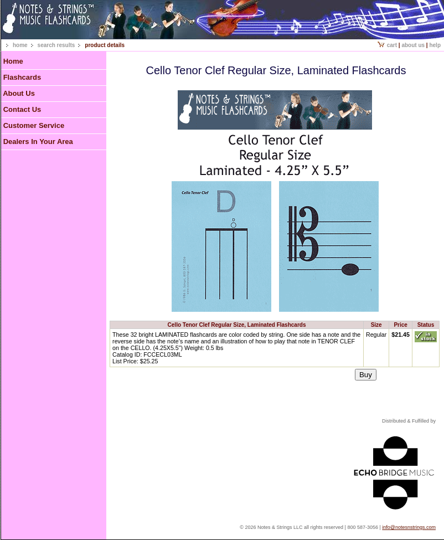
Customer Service (34, 125)
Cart (387, 45)
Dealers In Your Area (38, 141)
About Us (413, 45)
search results (56, 45)
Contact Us (22, 109)
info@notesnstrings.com (409, 527)
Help (435, 45)
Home (13, 61)
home (20, 45)
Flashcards (22, 77)
